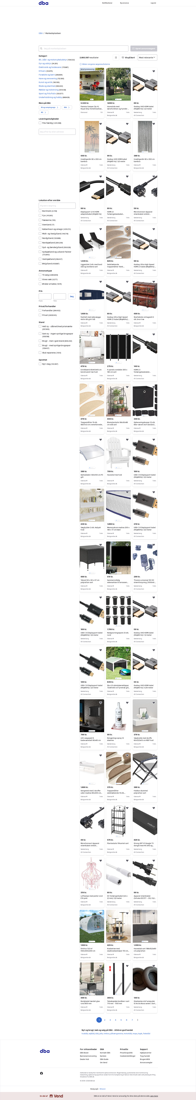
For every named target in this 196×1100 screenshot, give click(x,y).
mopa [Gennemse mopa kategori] (135, 1033)
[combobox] (83, 48)
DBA (41, 33)
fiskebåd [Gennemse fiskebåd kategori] (146, 1033)
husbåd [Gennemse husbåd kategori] (85, 1033)
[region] (92, 84)
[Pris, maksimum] (59, 296)
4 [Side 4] (115, 1019)
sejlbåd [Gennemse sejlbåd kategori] (91, 1033)
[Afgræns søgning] (57, 206)
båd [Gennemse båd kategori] (96, 1033)
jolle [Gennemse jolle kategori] (101, 1033)
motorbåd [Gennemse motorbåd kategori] (128, 1033)
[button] (57, 59)
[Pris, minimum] (45, 296)
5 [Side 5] (121, 1019)
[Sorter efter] (147, 58)
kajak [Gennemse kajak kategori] (140, 1033)
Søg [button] (72, 296)
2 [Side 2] (104, 1019)
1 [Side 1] (99, 1019)
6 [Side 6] (126, 1019)
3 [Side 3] (110, 1019)
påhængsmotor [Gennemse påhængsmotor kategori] (116, 1033)
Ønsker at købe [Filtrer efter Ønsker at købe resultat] (52, 283)
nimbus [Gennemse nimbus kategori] (106, 1033)
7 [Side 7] (132, 1019)
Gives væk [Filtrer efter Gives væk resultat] (50, 279)
